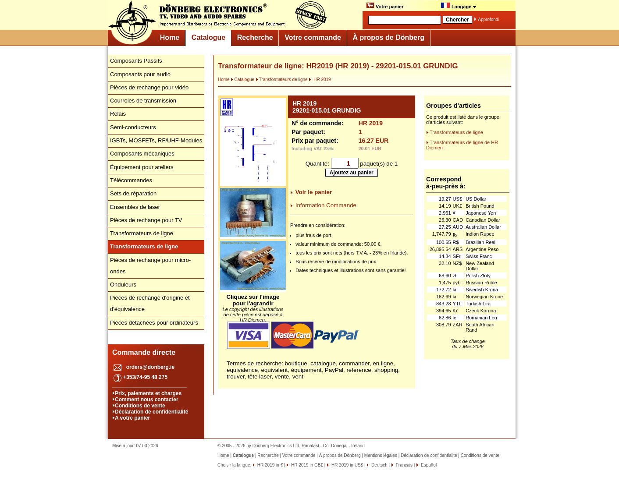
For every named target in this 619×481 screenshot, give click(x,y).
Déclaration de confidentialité (151, 412)
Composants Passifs (136, 60)
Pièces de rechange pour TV (146, 220)
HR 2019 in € (269, 465)
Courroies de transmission (143, 100)
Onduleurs (123, 284)
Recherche (255, 37)
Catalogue (208, 37)
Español (428, 465)
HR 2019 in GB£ (306, 465)
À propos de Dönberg (388, 37)
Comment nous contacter (146, 399)
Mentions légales (380, 455)
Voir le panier (313, 192)
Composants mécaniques (142, 153)
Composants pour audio (140, 74)
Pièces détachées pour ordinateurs (154, 322)
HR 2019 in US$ (346, 465)
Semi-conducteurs (133, 127)
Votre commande (313, 37)
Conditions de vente (140, 406)
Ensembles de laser (135, 207)
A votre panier (132, 418)
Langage (459, 5)
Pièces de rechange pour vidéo (149, 87)
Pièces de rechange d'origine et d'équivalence (150, 303)
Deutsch (378, 465)
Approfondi (488, 19)
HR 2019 (320, 79)
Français (404, 465)
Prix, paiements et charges (148, 393)
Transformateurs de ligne (141, 233)
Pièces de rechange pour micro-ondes (150, 266)
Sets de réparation (133, 193)
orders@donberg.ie (150, 367)
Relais (118, 113)
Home (169, 37)
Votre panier (384, 5)
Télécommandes (131, 180)
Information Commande (325, 205)
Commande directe (143, 352)
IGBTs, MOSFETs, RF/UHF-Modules (156, 140)
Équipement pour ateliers (142, 167)
